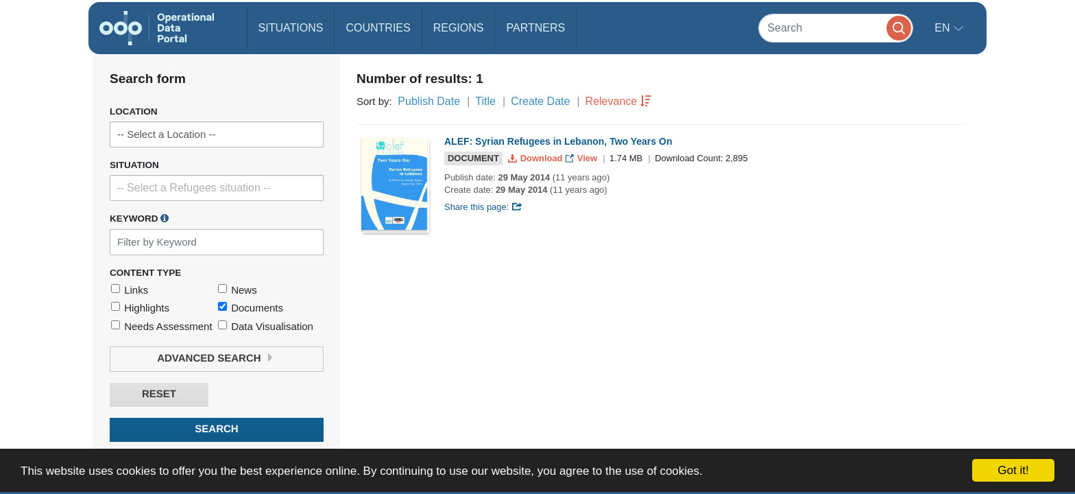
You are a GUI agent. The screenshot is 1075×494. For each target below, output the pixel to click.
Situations (291, 28)
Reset (159, 394)
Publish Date (429, 101)
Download (536, 158)
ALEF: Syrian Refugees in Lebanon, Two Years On (558, 141)
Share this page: (483, 207)
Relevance (611, 101)
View (582, 158)
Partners (535, 28)
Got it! (1013, 470)
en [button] (943, 28)
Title (485, 101)
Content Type (145, 273)
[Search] (835, 28)
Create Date (540, 101)
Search (216, 429)
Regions (458, 28)
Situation (134, 165)
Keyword (139, 218)
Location (134, 111)
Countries (378, 28)
